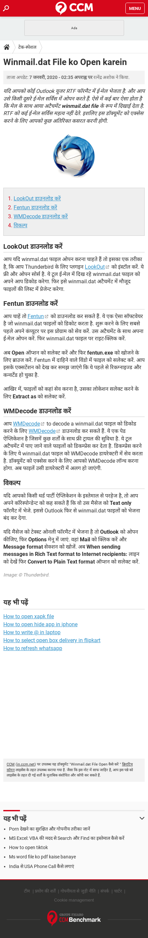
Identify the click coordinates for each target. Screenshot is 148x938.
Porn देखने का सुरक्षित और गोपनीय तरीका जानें (49, 829)
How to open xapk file (28, 616)
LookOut (95, 267)
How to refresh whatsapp (32, 648)
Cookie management (74, 900)
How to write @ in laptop (32, 632)
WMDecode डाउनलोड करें (41, 216)
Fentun (36, 316)
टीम (27, 891)
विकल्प (20, 225)
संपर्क (104, 891)
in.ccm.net (26, 764)
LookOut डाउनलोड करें (37, 198)
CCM (11, 764)
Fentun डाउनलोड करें (35, 207)
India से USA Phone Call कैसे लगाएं (41, 866)
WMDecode (26, 424)
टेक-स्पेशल (27, 47)
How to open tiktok (28, 847)
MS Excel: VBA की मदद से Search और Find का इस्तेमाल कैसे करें (66, 838)
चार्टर (118, 891)
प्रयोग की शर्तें (45, 891)
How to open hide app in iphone (40, 624)
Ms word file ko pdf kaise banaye (42, 856)
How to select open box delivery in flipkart (51, 640)
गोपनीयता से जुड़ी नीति (78, 891)
